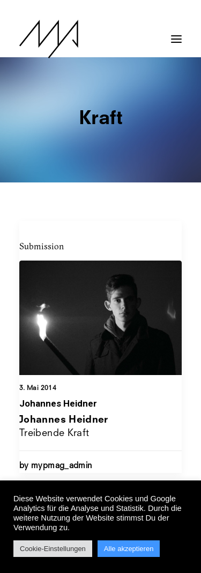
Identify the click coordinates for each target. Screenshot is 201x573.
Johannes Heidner (58, 403)
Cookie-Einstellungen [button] (53, 549)
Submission (41, 246)
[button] (176, 33)
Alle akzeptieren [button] (129, 549)
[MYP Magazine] (48, 39)
